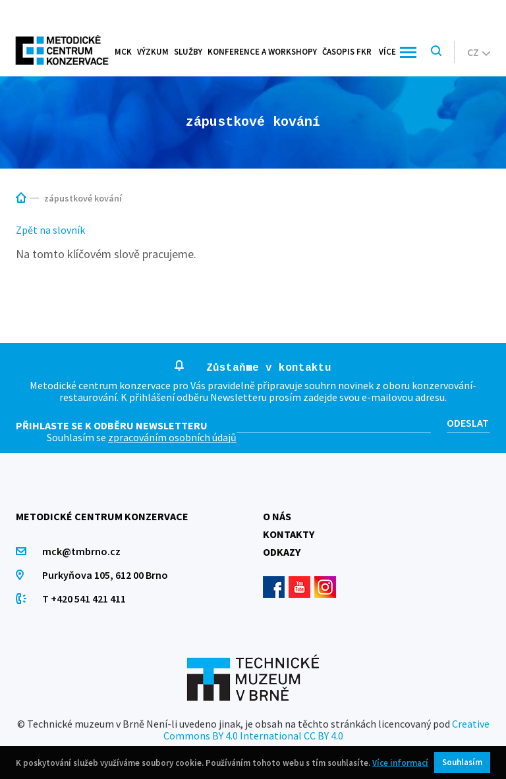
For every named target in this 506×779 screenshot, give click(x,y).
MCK (123, 51)
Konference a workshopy (262, 51)
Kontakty (288, 534)
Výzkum (153, 51)
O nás (277, 516)
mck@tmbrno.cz (81, 551)
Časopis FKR (347, 51)
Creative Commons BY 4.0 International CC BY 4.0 (326, 729)
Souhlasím (462, 762)
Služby (188, 51)
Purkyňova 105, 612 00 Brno (105, 574)
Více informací (400, 762)
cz (478, 52)
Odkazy (281, 551)
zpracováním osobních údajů (172, 437)
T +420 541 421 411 (84, 598)
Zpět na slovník (50, 230)
